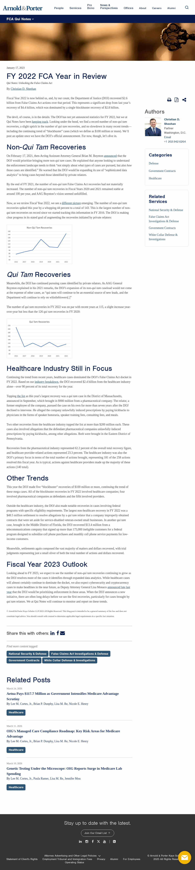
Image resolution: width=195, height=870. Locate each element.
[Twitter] (98, 841)
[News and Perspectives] (113, 841)
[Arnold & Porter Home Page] (22, 7)
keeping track (40, 121)
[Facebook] (57, 633)
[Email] (62, 633)
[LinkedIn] (52, 633)
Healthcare (155, 178)
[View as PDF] (177, 100)
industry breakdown (46, 381)
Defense (154, 163)
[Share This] (184, 100)
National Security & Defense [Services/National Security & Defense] (166, 210)
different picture (71, 203)
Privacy (101, 859)
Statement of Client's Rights (22, 859)
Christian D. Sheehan (23, 88)
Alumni (114, 859)
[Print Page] (169, 100)
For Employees (131, 859)
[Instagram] (87, 841)
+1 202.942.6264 (175, 141)
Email (167, 137)
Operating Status (74, 862)
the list (21, 396)
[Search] (187, 7)
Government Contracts (162, 171)
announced (110, 155)
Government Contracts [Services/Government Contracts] (162, 228)
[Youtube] (104, 841)
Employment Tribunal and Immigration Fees (67, 859)
